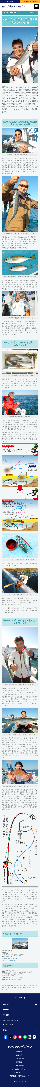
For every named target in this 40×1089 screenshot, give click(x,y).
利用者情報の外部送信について (19, 1076)
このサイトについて (19, 1072)
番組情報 (6, 1010)
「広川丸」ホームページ (9, 960)
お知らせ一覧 (19, 1059)
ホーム (9, 1)
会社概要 (19, 1051)
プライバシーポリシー (19, 1069)
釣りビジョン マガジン (10, 1020)
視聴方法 (6, 1004)
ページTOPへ (20, 998)
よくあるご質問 (8, 1025)
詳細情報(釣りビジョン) (10, 958)
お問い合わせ (19, 1066)
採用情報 (19, 1062)
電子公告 (19, 1055)
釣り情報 (6, 1015)
